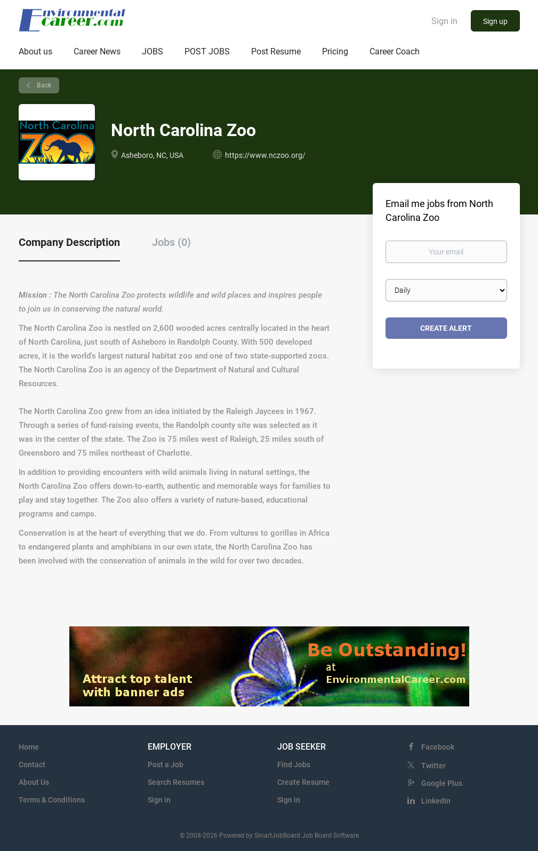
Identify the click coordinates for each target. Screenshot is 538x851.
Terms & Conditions (52, 800)
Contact (32, 764)
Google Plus (441, 783)
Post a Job (165, 764)
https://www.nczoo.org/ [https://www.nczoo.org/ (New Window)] (265, 155)
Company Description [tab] (69, 242)
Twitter (433, 765)
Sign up (495, 21)
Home (29, 747)
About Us (34, 782)
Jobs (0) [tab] (171, 242)
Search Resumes (176, 782)
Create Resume (303, 782)
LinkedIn (436, 801)
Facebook (437, 747)
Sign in (444, 21)
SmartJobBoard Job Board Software (306, 835)
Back (43, 85)
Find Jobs (293, 764)
